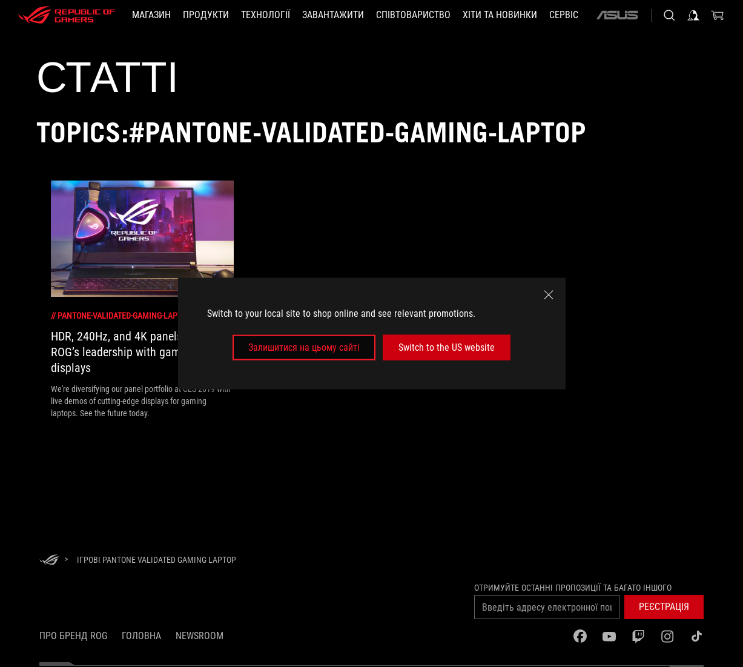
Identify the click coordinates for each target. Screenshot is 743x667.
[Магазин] (151, 15)
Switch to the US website (446, 347)
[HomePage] (49, 560)
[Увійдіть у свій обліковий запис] (693, 15)
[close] (548, 294)
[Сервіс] (563, 15)
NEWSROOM (199, 636)
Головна (141, 636)
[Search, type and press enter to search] (669, 15)
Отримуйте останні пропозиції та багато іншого (573, 587)
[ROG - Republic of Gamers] (66, 15)
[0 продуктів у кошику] (717, 15)
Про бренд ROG (73, 636)
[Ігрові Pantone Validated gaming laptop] (156, 560)
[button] (664, 607)
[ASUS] (617, 15)
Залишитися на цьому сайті (304, 347)
